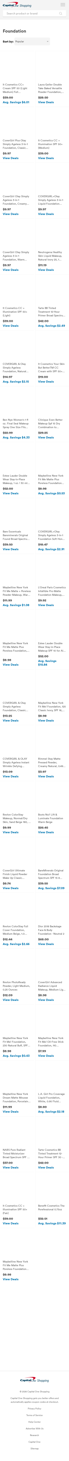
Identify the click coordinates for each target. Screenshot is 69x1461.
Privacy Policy (34, 1408)
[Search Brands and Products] (60, 13)
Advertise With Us (34, 1428)
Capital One (34, 1441)
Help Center (34, 1421)
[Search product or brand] (34, 13)
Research (34, 1435)
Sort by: (8, 41)
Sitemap (35, 1448)
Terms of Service (34, 1415)
